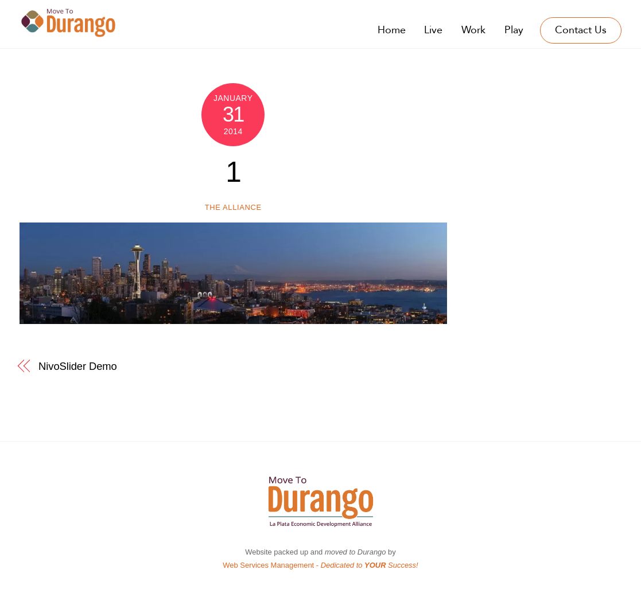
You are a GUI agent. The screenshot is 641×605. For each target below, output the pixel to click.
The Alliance (233, 207)
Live (433, 30)
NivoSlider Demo (77, 366)
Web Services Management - (320, 565)
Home (392, 30)
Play (513, 30)
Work (473, 30)
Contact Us (581, 30)
